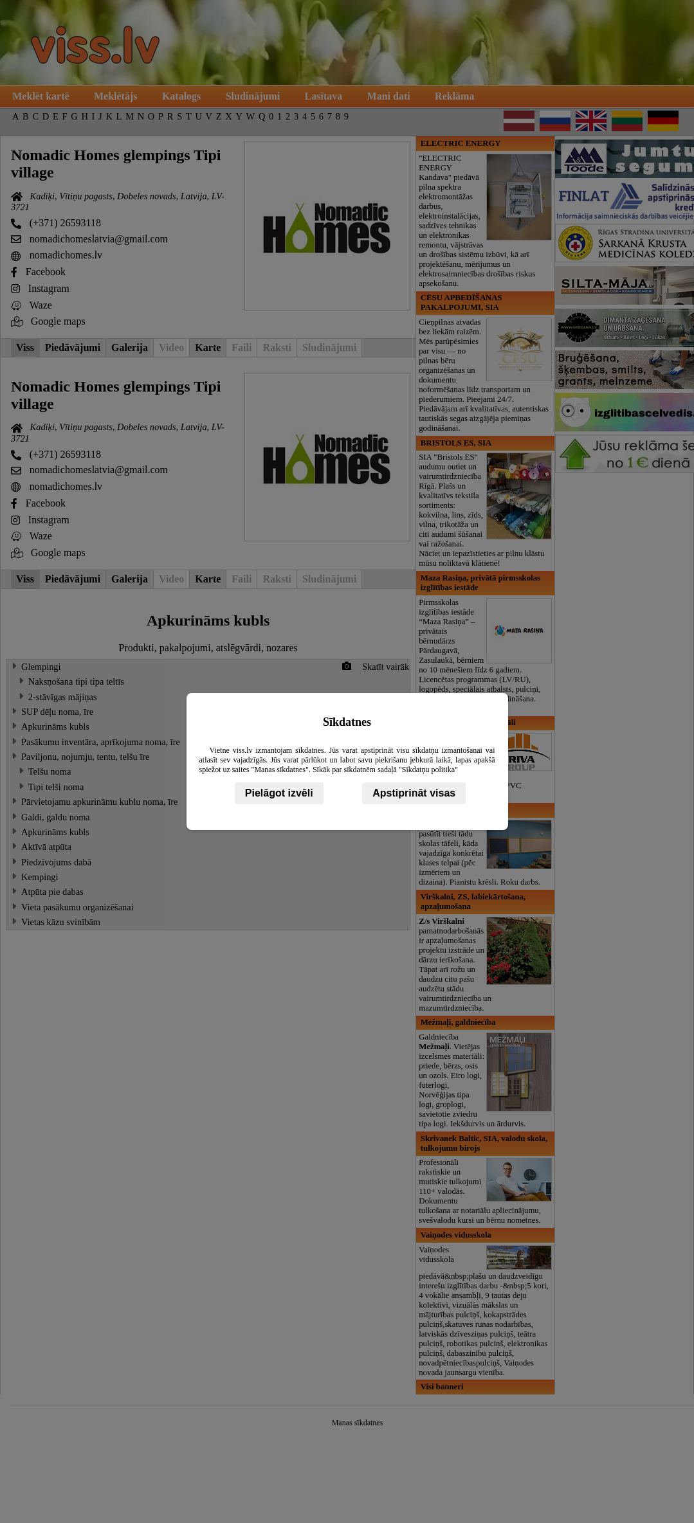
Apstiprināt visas (413, 793)
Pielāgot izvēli (279, 793)
